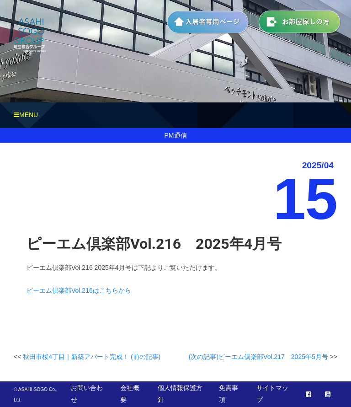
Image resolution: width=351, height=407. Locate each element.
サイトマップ (272, 393)
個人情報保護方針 (180, 393)
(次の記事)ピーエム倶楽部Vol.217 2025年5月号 (258, 356)
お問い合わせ (87, 393)
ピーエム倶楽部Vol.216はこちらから (79, 290)
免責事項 (228, 393)
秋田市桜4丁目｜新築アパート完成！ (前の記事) (91, 356)
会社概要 (129, 393)
